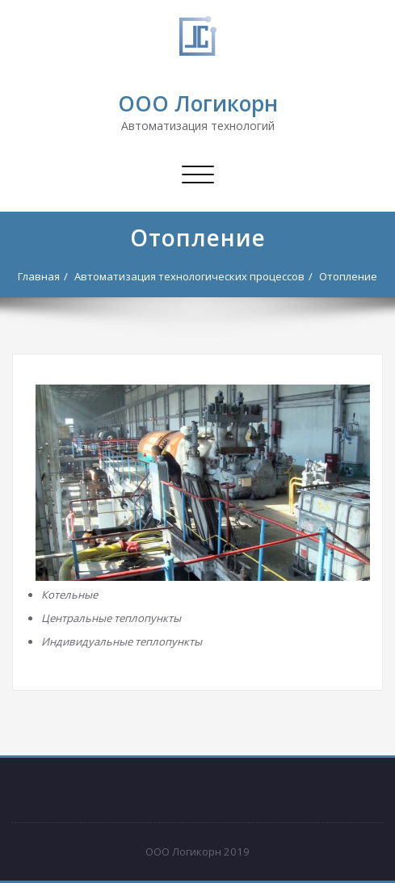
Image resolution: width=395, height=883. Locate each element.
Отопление (348, 276)
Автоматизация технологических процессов (189, 276)
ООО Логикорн (198, 103)
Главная (39, 276)
